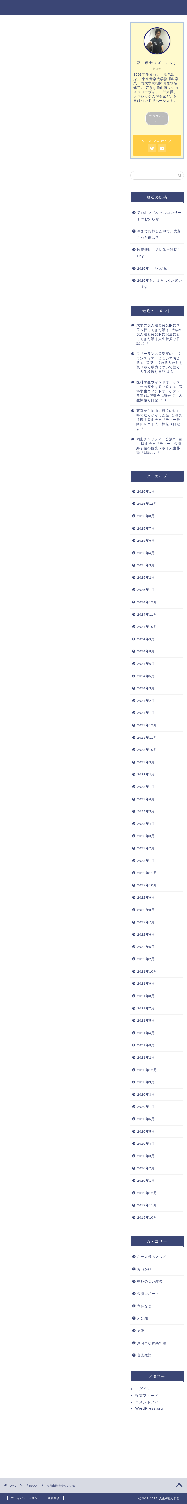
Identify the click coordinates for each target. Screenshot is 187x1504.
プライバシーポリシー (25, 1498)
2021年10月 (147, 971)
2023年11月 (147, 737)
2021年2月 (146, 1057)
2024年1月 (146, 713)
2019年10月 (147, 1217)
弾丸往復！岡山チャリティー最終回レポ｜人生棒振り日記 (159, 420)
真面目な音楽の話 (151, 1343)
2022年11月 (147, 873)
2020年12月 (147, 1070)
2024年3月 (146, 688)
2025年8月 (146, 516)
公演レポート (148, 1294)
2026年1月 (146, 491)
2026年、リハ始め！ (154, 268)
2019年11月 (147, 1205)
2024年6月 (146, 664)
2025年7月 (146, 528)
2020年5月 (146, 1131)
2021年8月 (146, 996)
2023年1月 (146, 861)
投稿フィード (147, 1395)
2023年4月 (146, 824)
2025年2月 (146, 577)
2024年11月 (147, 614)
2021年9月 (146, 983)
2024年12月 (147, 602)
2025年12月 (147, 503)
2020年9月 (146, 1082)
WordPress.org (149, 1408)
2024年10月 (147, 627)
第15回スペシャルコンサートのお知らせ (159, 216)
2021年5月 (146, 1020)
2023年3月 (146, 836)
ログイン (143, 1389)
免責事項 (54, 1498)
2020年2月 (146, 1168)
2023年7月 (146, 787)
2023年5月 (146, 811)
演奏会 (76, 1261)
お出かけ (144, 1269)
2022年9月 (146, 897)
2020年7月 (146, 1106)
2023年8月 (146, 774)
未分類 (142, 1318)
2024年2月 (146, 700)
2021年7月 (146, 1008)
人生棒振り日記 (93, 7)
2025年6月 (146, 540)
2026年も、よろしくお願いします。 (159, 284)
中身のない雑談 (150, 1281)
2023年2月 (146, 848)
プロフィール (157, 118)
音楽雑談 (144, 1355)
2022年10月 (147, 885)
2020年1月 (146, 1180)
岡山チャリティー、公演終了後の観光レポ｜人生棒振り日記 (158, 448)
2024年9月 (146, 639)
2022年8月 (146, 910)
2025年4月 (146, 553)
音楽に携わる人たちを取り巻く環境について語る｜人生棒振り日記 (159, 367)
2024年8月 (146, 651)
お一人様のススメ (151, 1257)
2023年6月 (146, 799)
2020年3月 (146, 1156)
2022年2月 (146, 959)
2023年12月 (147, 725)
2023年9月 (146, 762)
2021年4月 (146, 1033)
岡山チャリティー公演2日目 (159, 439)
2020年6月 (146, 1119)
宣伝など (15, 28)
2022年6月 (146, 934)
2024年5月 (146, 676)
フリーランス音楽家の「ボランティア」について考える (158, 358)
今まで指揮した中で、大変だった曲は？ (159, 234)
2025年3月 (146, 565)
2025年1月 (146, 590)
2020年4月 (146, 1143)
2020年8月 (146, 1094)
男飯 (140, 1331)
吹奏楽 (60, 1261)
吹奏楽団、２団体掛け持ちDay (159, 253)
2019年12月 (147, 1193)
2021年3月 (146, 1045)
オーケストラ (19, 1261)
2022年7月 (146, 922)
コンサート (41, 1261)
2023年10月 (147, 750)
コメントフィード (150, 1402)
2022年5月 (146, 947)
